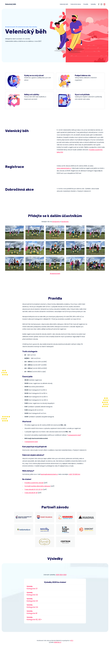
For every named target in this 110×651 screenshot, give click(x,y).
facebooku (65, 222)
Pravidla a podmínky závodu (33, 483)
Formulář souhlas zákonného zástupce (37, 486)
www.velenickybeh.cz (64, 168)
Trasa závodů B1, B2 (30, 493)
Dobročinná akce (76, 4)
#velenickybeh (55, 274)
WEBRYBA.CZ (57, 642)
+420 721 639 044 (74, 474)
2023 (64, 575)
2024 (61, 575)
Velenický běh (64, 4)
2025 (57, 575)
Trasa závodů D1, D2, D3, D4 (33, 489)
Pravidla (85, 4)
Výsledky (93, 4)
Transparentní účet (74, 435)
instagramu (56, 222)
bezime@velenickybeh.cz (49, 474)
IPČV (72, 640)
